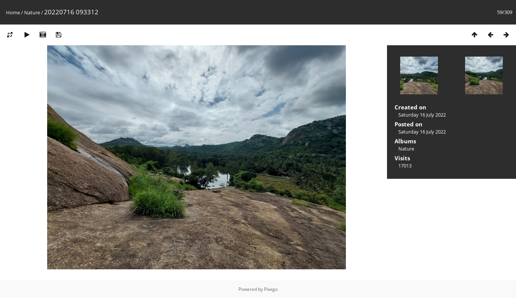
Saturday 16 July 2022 (422, 114)
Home (13, 12)
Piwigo (271, 289)
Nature (32, 12)
